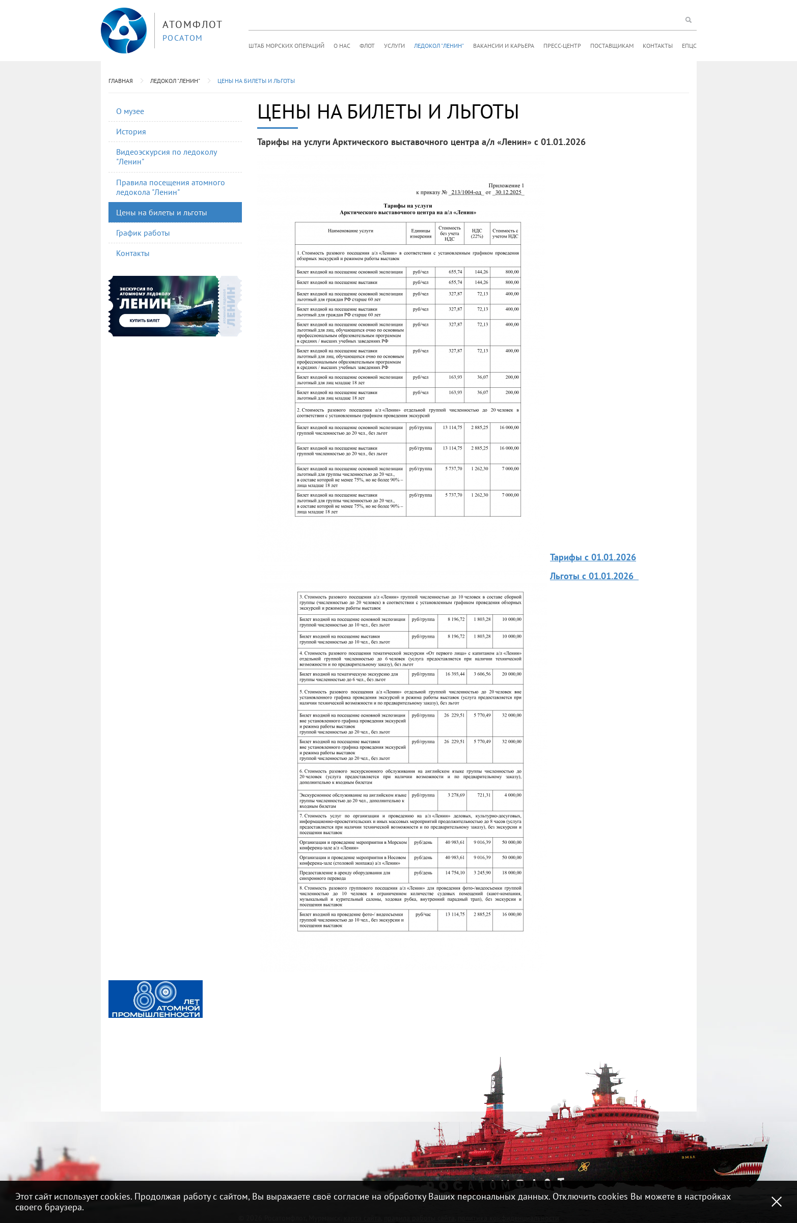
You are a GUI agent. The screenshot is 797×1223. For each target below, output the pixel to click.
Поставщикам (612, 45)
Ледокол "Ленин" (439, 45)
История (131, 131)
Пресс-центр (562, 45)
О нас (342, 45)
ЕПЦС (689, 45)
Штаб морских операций (286, 45)
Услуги (394, 45)
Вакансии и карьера (503, 45)
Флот (367, 45)
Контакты (658, 45)
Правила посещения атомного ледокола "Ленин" (170, 187)
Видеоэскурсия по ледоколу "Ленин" (166, 156)
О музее (130, 111)
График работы (143, 232)
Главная (120, 80)
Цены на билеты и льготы (256, 80)
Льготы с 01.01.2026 (593, 576)
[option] (155, 999)
